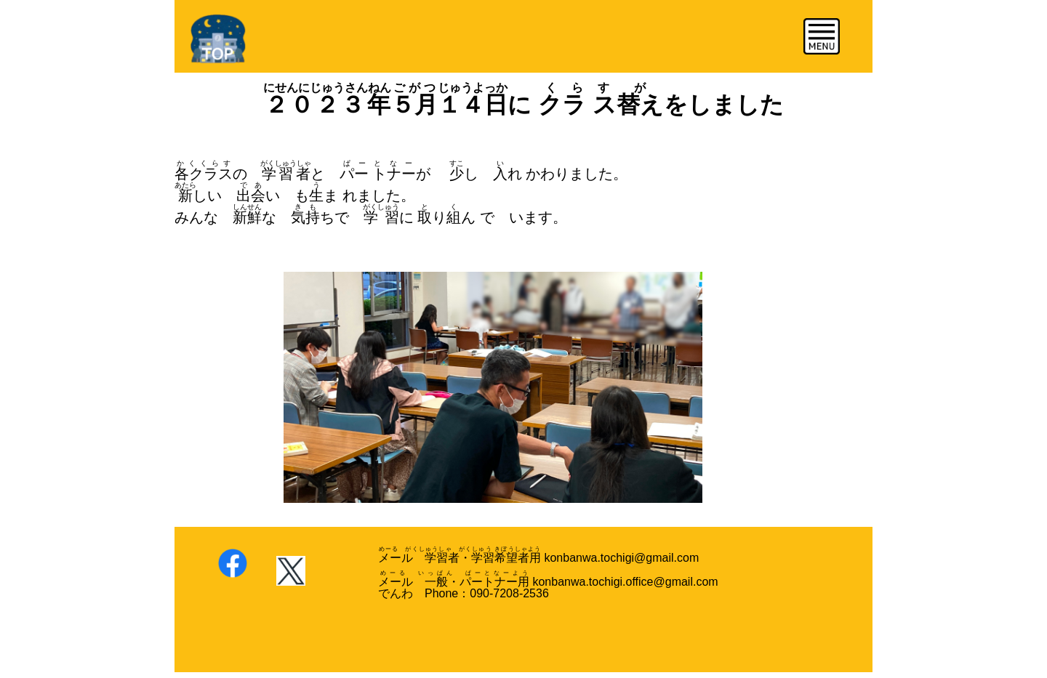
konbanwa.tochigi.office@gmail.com (625, 582)
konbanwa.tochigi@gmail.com (620, 558)
